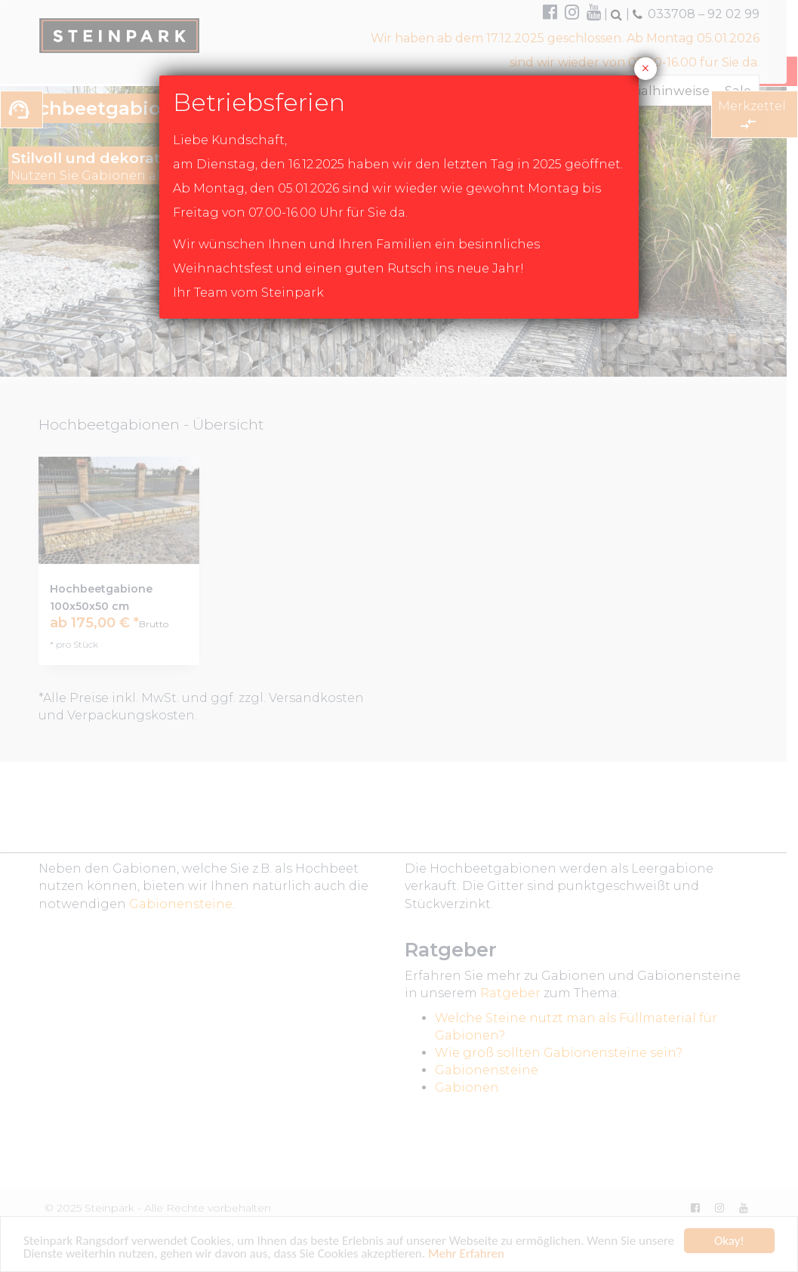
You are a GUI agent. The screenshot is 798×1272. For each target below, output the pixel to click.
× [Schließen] (645, 68)
